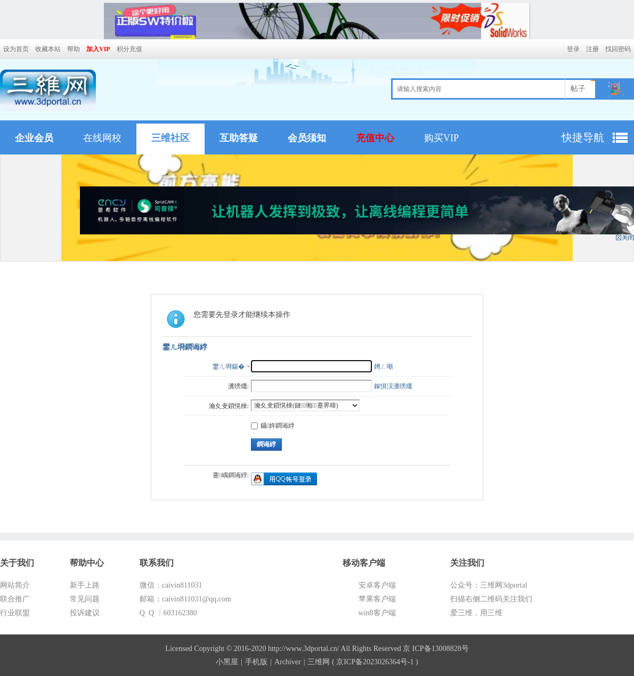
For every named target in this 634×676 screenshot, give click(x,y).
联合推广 (15, 599)
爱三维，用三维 (476, 613)
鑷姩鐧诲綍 (273, 425)
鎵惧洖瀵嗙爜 (393, 386)
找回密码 (618, 49)
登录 (573, 49)
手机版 (256, 662)
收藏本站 (48, 49)
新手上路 (85, 585)
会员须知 (307, 138)
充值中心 (375, 138)
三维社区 (170, 138)
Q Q (148, 613)
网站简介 (15, 585)
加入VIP (98, 49)
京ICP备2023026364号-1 (374, 662)
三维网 (318, 662)
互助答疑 (239, 138)
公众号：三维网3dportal (488, 585)
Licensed (178, 649)
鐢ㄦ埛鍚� (229, 366)
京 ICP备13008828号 (435, 649)
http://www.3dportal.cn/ (303, 649)
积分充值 (129, 49)
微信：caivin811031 (171, 585)
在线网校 (102, 138)
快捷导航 (583, 137)
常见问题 (85, 599)
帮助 (73, 49)
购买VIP (441, 138)
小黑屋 (227, 662)
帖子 (578, 89)
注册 (592, 49)
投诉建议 (85, 613)
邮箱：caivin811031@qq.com (185, 599)
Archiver (287, 662)
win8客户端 (377, 613)
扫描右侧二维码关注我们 (491, 599)
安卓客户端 (377, 585)
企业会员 (34, 138)
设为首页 (16, 49)
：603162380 (176, 613)
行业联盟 (15, 613)
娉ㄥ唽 (383, 366)
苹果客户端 (377, 599)
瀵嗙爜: (238, 386)
